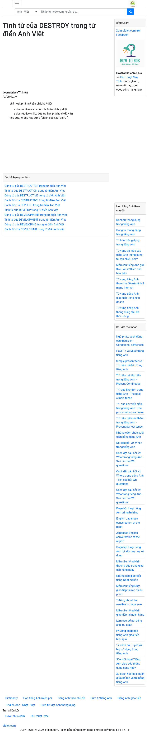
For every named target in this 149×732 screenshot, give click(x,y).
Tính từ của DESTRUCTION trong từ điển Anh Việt (34, 190)
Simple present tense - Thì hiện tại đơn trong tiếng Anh (130, 365)
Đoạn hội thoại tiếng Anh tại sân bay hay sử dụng (130, 551)
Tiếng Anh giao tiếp (129, 698)
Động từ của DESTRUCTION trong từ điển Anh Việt (35, 185)
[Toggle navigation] (17, 3)
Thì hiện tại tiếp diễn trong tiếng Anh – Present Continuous (128, 379)
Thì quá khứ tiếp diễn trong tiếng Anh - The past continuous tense (130, 408)
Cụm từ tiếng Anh (101, 698)
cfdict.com (9, 725)
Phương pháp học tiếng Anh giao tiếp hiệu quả (127, 635)
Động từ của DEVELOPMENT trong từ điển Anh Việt (35, 214)
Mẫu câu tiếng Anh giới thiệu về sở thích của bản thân (130, 269)
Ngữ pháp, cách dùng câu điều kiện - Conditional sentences (130, 341)
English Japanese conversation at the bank (128, 522)
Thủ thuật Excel (39, 716)
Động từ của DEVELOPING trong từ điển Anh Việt (34, 224)
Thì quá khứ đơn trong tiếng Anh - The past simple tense (129, 394)
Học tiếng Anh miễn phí (37, 698)
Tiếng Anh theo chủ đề (71, 698)
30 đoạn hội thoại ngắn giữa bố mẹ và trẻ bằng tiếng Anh (130, 678)
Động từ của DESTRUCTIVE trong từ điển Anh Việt (34, 195)
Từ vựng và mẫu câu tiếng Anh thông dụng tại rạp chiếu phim (129, 255)
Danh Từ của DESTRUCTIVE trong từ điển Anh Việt (35, 200)
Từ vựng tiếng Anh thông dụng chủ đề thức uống (127, 312)
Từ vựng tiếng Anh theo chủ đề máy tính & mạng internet (130, 283)
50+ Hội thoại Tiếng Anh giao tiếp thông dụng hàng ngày (128, 663)
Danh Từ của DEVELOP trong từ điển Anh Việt (32, 205)
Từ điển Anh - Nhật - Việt (20, 705)
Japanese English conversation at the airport (128, 537)
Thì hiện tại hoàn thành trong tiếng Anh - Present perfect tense (130, 422)
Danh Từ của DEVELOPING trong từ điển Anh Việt (34, 229)
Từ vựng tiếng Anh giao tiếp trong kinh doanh (128, 298)
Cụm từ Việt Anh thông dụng (58, 705)
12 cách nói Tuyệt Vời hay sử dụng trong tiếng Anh (129, 649)
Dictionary (11, 698)
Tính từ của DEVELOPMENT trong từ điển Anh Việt (35, 219)
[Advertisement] (56, 66)
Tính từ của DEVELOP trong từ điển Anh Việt (31, 210)
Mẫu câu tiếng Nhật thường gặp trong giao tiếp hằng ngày (130, 565)
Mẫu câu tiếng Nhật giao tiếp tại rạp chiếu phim (129, 590)
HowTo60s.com (15, 716)
